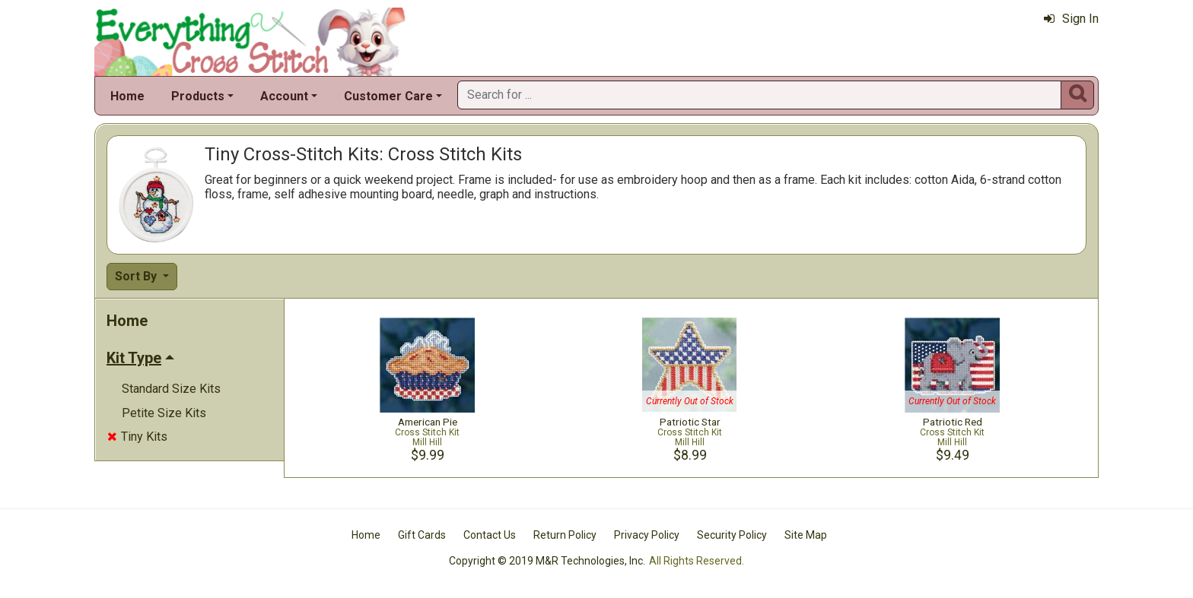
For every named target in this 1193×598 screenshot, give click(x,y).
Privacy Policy (646, 535)
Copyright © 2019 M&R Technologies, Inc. (547, 561)
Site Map (805, 535)
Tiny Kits (137, 436)
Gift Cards (422, 535)
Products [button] (197, 96)
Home (127, 96)
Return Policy (564, 535)
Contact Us (489, 535)
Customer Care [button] (388, 96)
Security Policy (732, 535)
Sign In (1071, 18)
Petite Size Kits (164, 413)
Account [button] (284, 96)
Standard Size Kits (171, 388)
